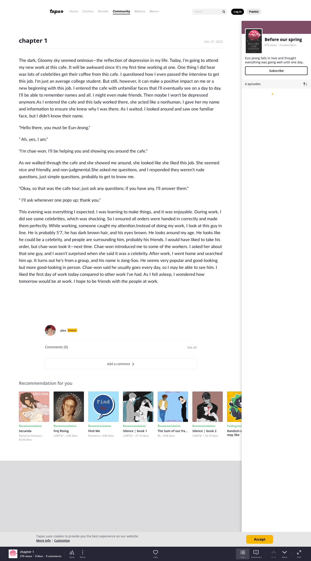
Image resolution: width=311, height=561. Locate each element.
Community (121, 11)
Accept (259, 539)
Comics (88, 11)
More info (43, 540)
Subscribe (276, 71)
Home (73, 11)
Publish (254, 11)
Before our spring (283, 39)
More (154, 11)
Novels (103, 11)
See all (192, 347)
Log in (237, 11)
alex (63, 330)
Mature (139, 11)
